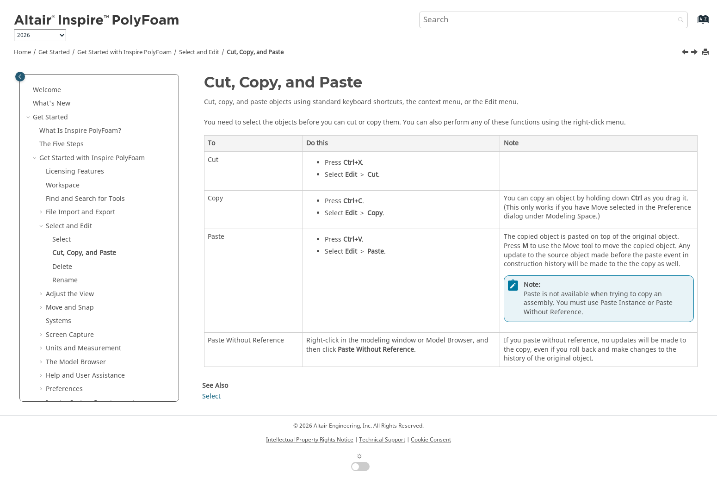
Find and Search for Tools (85, 199)
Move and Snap (70, 307)
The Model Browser (76, 362)
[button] (29, 90)
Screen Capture (70, 335)
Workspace (63, 185)
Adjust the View (70, 294)
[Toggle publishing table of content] (20, 76)
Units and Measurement (83, 348)
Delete (62, 267)
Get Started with (124, 52)
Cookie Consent (431, 439)
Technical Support (382, 439)
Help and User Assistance (85, 375)
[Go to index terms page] (693, 24)
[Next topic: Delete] (695, 53)
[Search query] (553, 20)
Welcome (47, 90)
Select (61, 239)
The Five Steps (61, 144)
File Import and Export (80, 212)
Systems (58, 321)
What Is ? (80, 131)
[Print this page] (706, 52)
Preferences (64, 389)
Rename (65, 280)
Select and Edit (199, 52)
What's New (51, 103)
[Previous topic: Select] (686, 53)
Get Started (54, 52)
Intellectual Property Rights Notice (309, 439)
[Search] (679, 21)
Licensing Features (75, 171)
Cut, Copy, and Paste (255, 52)
